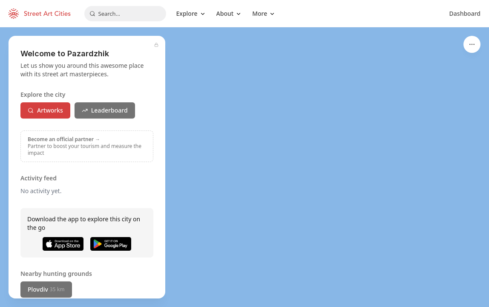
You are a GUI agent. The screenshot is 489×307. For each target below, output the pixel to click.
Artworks (45, 110)
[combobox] (125, 13)
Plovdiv (46, 289)
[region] (244, 167)
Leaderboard (105, 110)
